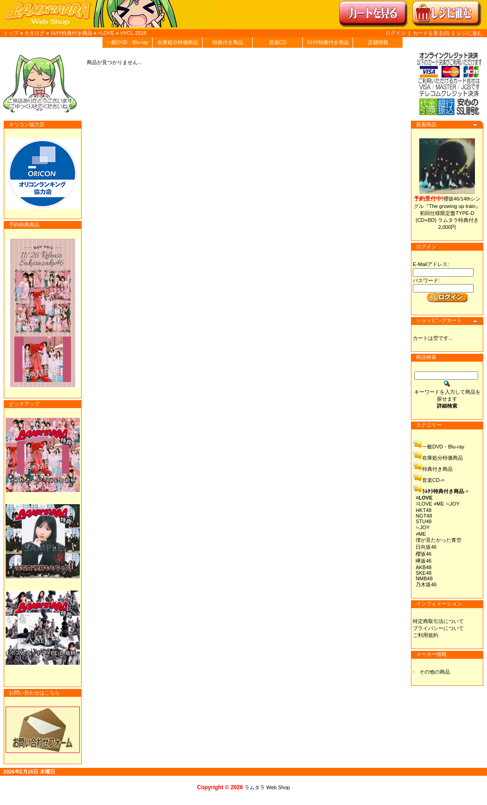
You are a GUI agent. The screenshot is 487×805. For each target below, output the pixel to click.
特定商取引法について (438, 621)
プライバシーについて (438, 628)
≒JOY (422, 527)
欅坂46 (423, 561)
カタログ (34, 33)
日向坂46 (426, 547)
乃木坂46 (426, 584)
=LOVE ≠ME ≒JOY (438, 503)
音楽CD (278, 42)
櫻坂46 (423, 554)
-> (445, 491)
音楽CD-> (433, 480)
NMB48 (424, 578)
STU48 (423, 521)
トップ (11, 33)
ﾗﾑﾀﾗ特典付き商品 (71, 33)
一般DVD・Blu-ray (127, 42)
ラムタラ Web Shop (267, 787)
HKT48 (423, 510)
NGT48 (424, 516)
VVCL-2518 (133, 33)
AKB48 (423, 567)
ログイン (395, 33)
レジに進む (469, 33)
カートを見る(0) (432, 33)
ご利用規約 (425, 635)
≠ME (421, 534)
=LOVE (106, 33)
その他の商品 (434, 672)
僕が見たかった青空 (438, 540)
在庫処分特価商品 (177, 42)
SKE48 (423, 573)
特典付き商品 (227, 42)
